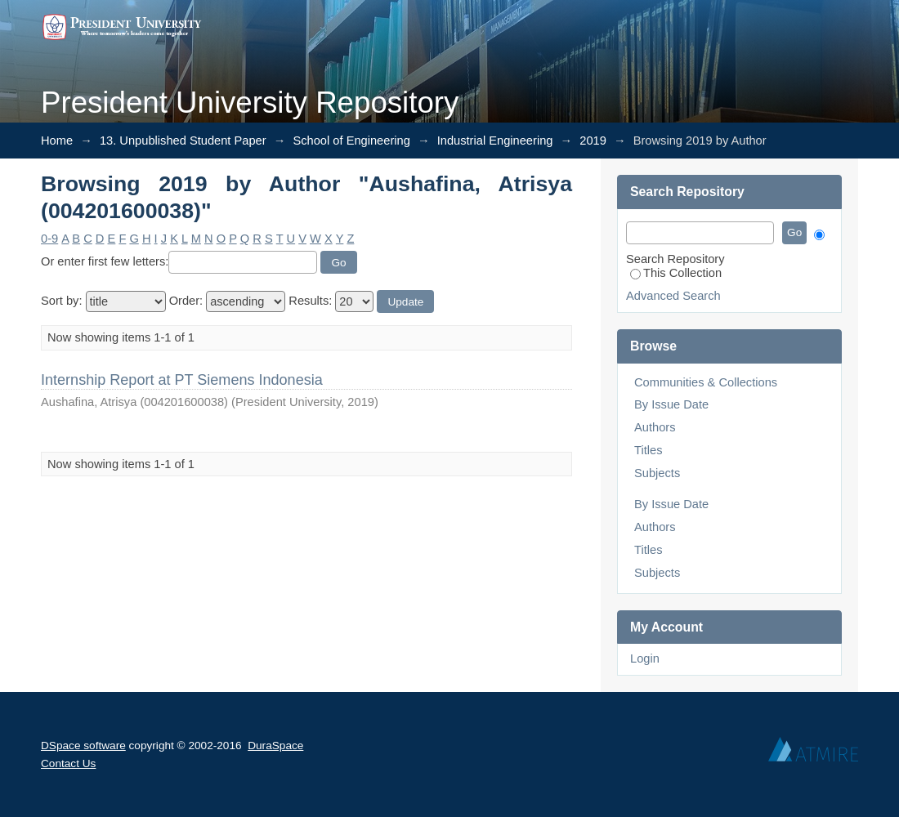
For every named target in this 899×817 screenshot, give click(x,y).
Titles (648, 450)
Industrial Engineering (495, 140)
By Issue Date (671, 404)
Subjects (657, 473)
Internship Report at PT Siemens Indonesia (182, 380)
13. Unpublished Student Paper (183, 140)
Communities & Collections (705, 382)
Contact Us (68, 763)
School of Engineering (351, 140)
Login (645, 658)
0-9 (49, 238)
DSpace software (83, 745)
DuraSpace (275, 745)
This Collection (676, 272)
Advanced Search (673, 295)
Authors (655, 427)
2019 (592, 140)
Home (57, 140)
